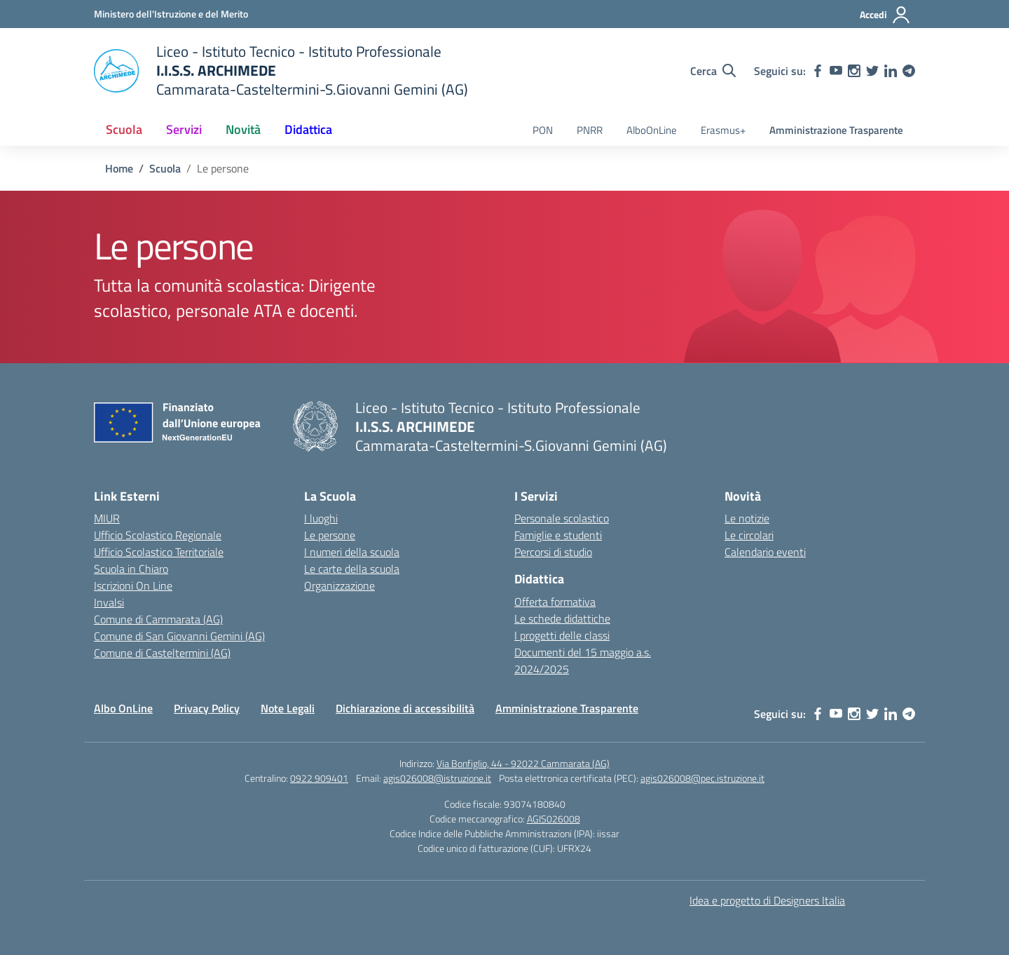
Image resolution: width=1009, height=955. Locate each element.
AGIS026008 (553, 818)
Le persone (329, 535)
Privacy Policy (207, 708)
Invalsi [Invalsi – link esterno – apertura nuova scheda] (109, 602)
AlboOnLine (651, 130)
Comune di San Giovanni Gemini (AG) (179, 636)
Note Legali (288, 708)
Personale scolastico (561, 518)
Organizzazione (339, 585)
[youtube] (836, 71)
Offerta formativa (555, 601)
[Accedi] (885, 14)
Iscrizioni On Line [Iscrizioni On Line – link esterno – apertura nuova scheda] (133, 585)
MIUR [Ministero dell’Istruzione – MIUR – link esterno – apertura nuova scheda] (107, 518)
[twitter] (872, 71)
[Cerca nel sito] (713, 71)
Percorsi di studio (553, 551)
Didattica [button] (308, 129)
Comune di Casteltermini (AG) (162, 652)
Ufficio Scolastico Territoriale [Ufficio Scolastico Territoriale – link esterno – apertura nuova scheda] (159, 551)
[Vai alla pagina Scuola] (165, 168)
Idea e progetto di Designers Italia (767, 900)
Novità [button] (243, 129)
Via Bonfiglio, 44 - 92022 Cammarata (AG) (523, 763)
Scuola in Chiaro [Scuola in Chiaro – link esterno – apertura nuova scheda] (131, 568)
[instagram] (854, 71)
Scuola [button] (124, 129)
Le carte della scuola (351, 568)
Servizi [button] (184, 129)
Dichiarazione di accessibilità (405, 708)
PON (543, 130)
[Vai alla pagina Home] (119, 168)
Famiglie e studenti (558, 535)
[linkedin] (890, 71)
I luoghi (321, 518)
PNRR (590, 130)
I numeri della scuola (351, 551)
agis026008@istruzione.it (437, 778)
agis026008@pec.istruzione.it (702, 778)
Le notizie (747, 518)
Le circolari (749, 535)
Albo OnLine (123, 708)
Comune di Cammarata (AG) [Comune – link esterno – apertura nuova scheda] (158, 619)
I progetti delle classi (562, 635)
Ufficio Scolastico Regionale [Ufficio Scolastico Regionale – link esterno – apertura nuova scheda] (157, 535)
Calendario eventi (765, 551)
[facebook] (817, 71)
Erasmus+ (723, 130)
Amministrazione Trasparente (836, 130)
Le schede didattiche (562, 618)
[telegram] (908, 71)
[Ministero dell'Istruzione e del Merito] (171, 13)
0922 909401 (319, 778)
